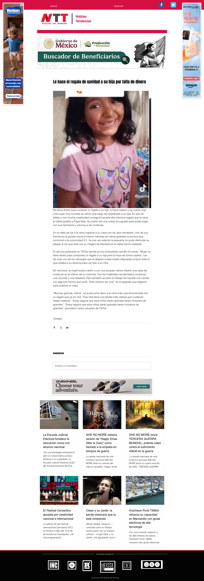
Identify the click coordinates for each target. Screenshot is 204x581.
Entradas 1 (58, 318)
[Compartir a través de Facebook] (54, 327)
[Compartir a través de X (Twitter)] (61, 327)
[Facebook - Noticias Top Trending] (161, 4)
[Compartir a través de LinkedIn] (67, 327)
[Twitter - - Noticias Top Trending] (173, 4)
